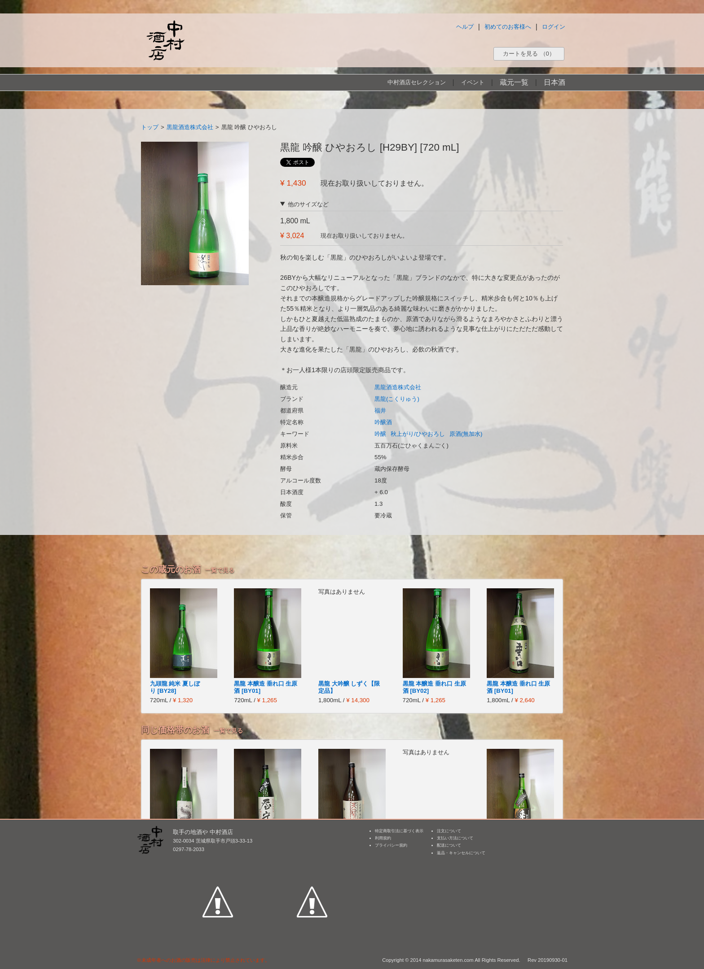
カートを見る (529, 53)
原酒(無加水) (466, 433)
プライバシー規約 (391, 845)
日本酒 (554, 82)
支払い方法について (455, 838)
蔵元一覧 (514, 82)
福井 (380, 410)
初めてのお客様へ (507, 26)
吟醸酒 (383, 422)
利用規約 (383, 838)
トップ (149, 127)
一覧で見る (219, 570)
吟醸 (380, 433)
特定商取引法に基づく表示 (399, 831)
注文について (449, 831)
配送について (449, 845)
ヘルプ (465, 26)
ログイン (553, 26)
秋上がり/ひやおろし (418, 433)
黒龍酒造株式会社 (190, 127)
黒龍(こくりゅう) (396, 398)
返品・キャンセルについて (461, 853)
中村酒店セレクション (416, 82)
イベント (472, 82)
